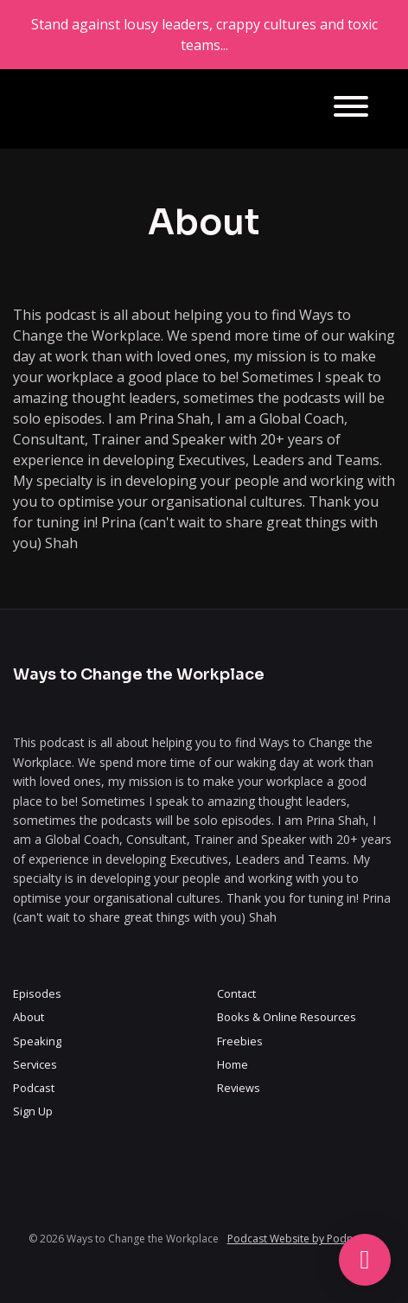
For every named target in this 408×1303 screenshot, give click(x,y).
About (28, 1017)
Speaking (37, 1041)
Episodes (37, 993)
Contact (236, 993)
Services (35, 1064)
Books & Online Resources (286, 1017)
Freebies (240, 1041)
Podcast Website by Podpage (299, 1238)
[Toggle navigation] (351, 109)
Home (232, 1064)
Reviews (238, 1087)
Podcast (33, 1087)
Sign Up (33, 1111)
